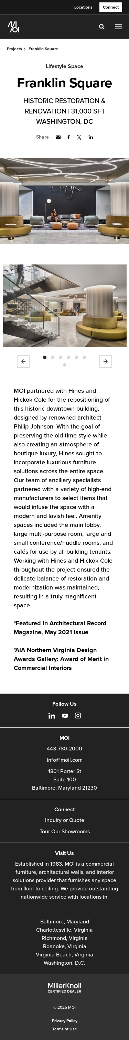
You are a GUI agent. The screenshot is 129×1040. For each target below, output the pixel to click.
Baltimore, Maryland (64, 921)
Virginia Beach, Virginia (64, 954)
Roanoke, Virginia (64, 946)
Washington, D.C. (64, 963)
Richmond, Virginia (65, 938)
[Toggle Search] (102, 27)
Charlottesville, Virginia (64, 930)
